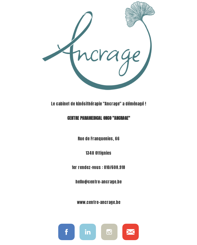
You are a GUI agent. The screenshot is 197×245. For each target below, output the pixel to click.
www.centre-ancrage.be (98, 202)
